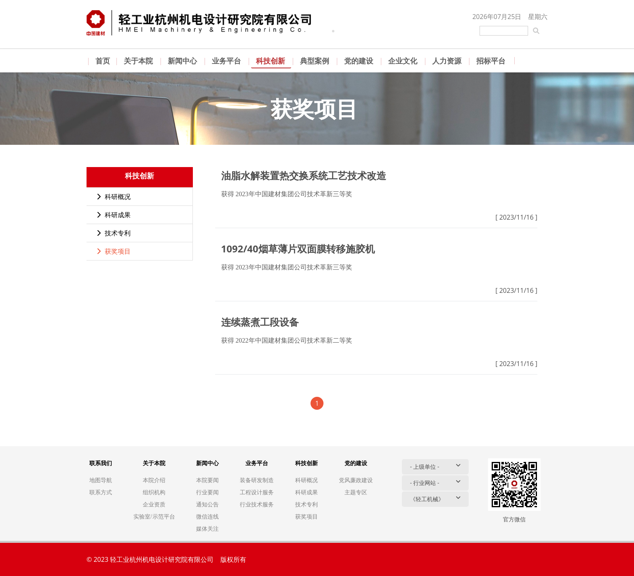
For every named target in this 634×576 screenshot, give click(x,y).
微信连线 (207, 516)
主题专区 (355, 492)
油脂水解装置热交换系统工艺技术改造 (303, 175)
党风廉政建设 (356, 480)
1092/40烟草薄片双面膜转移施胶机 (298, 248)
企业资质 (154, 504)
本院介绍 (154, 480)
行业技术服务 (257, 504)
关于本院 (139, 61)
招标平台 (491, 61)
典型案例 (315, 61)
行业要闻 (207, 492)
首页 (102, 61)
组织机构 (154, 492)
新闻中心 (183, 61)
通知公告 (207, 504)
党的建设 (359, 61)
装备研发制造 (257, 480)
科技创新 (271, 61)
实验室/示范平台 (154, 516)
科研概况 (114, 196)
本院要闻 (207, 480)
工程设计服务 (257, 492)
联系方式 (100, 492)
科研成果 (114, 214)
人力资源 (447, 61)
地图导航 (100, 480)
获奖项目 (114, 251)
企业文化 (403, 61)
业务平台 (227, 61)
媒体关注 (207, 528)
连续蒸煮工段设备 (260, 321)
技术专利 (114, 233)
